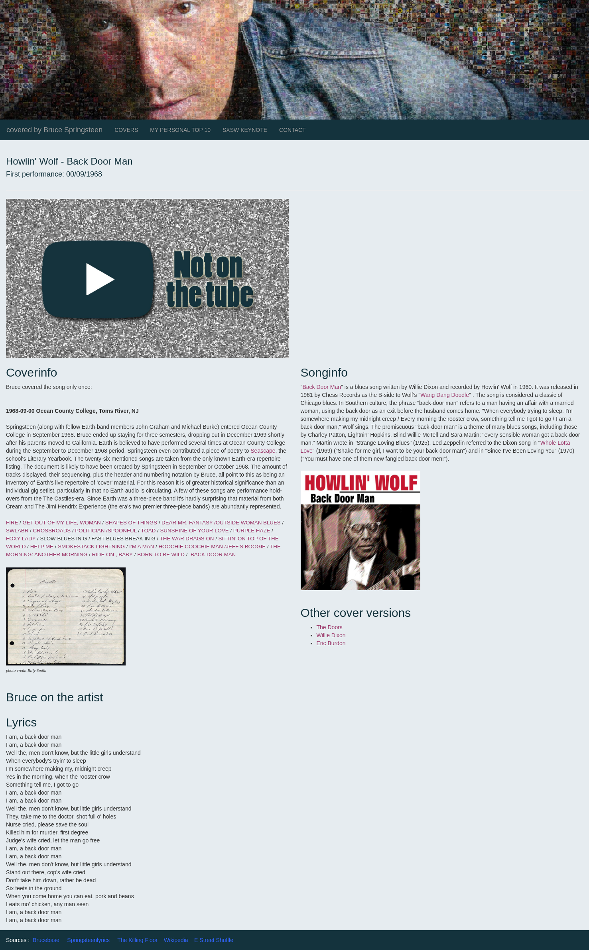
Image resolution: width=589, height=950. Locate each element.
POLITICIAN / (91, 531)
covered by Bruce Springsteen (54, 130)
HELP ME (41, 547)
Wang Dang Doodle (444, 395)
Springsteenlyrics (88, 940)
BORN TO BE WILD (161, 554)
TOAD (149, 531)
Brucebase (46, 940)
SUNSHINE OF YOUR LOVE (195, 531)
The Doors (330, 627)
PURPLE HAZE (251, 531)
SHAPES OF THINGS (131, 523)
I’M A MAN (141, 547)
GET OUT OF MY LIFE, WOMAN (62, 523)
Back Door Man (321, 387)
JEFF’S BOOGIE (246, 547)
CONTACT (292, 130)
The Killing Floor (137, 940)
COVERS (126, 130)
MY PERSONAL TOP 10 (180, 130)
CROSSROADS (52, 531)
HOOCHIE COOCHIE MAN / (192, 547)
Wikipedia (176, 940)
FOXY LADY (20, 539)
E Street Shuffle (213, 940)
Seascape (262, 451)
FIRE (12, 523)
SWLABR (18, 531)
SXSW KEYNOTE (245, 130)
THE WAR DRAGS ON (187, 539)
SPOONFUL (122, 531)
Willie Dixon (331, 635)
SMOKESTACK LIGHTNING (92, 547)
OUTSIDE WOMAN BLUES (248, 523)
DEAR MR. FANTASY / (189, 523)
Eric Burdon (331, 643)
